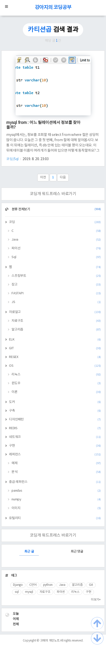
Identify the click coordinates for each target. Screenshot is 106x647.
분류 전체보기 (56, 209)
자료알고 (55, 312)
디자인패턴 (55, 419)
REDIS (55, 428)
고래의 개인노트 (50, 640)
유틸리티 (55, 518)
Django (18, 585)
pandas (56, 491)
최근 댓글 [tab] (77, 552)
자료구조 (56, 321)
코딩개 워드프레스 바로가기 (53, 194)
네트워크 (55, 437)
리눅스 (56, 374)
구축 (55, 411)
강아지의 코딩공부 (53, 7)
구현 (55, 446)
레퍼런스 (55, 454)
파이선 (56, 248)
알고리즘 (56, 329)
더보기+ (96, 599)
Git (91, 585)
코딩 (55, 222)
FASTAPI (56, 293)
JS (56, 302)
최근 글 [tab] (29, 552)
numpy (56, 499)
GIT (55, 348)
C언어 (33, 585)
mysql (29, 592)
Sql (56, 257)
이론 (56, 392)
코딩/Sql (12, 159)
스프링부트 (56, 276)
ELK (55, 339)
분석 (56, 472)
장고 (56, 285)
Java (56, 240)
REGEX (55, 357)
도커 (55, 402)
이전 (43, 177)
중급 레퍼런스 (55, 482)
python (48, 585)
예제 (56, 463)
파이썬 (61, 592)
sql (17, 592)
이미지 (56, 508)
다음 (63, 177)
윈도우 (56, 383)
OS (55, 366)
